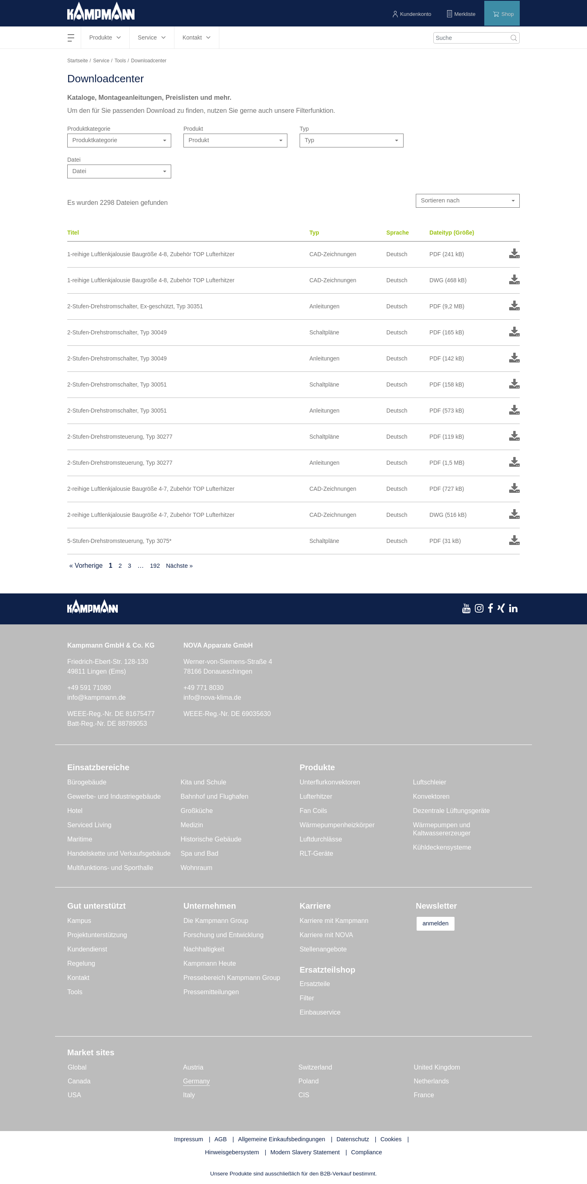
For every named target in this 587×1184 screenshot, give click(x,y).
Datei (74, 159)
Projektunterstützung (97, 935)
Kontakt (78, 978)
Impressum (188, 1140)
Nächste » (182, 566)
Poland (308, 1082)
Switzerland (315, 1068)
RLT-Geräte (316, 854)
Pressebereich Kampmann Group (231, 978)
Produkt (193, 128)
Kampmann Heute (209, 964)
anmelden (441, 924)
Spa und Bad (199, 854)
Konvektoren (431, 797)
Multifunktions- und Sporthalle (110, 868)
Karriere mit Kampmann (334, 921)
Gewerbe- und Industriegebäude (114, 797)
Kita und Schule (203, 783)
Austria (193, 1068)
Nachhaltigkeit (204, 950)
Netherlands (431, 1082)
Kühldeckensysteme (442, 848)
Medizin (192, 825)
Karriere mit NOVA (326, 935)
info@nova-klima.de (212, 698)
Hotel (74, 811)
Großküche (197, 811)
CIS (303, 1095)
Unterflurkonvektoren (330, 783)
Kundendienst (87, 950)
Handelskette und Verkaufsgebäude (119, 854)
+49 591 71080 (89, 688)
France (424, 1095)
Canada (79, 1082)
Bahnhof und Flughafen (214, 797)
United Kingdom (437, 1068)
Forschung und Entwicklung (223, 935)
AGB (220, 1140)
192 (156, 566)
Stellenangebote (323, 950)
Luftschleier (429, 783)
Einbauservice (320, 1013)
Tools (120, 61)
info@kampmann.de (96, 698)
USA (74, 1095)
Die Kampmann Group (215, 921)
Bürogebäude (86, 783)
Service (101, 61)
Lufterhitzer (316, 797)
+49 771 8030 (203, 688)
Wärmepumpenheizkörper (337, 825)
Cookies (391, 1140)
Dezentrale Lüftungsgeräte (451, 811)
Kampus (79, 921)
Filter (307, 998)
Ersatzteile (315, 984)
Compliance (366, 1153)
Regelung (81, 964)
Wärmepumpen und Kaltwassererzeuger (441, 829)
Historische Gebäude (211, 840)
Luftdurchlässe (321, 840)
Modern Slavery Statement (305, 1153)
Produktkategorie (88, 128)
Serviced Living (89, 825)
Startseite (77, 61)
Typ (304, 128)
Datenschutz (352, 1140)
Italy (189, 1095)
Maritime (79, 840)
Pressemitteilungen (211, 992)
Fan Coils (313, 811)
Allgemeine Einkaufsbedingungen (281, 1140)
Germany (196, 1082)
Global (77, 1068)
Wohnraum (196, 868)
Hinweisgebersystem (232, 1153)
